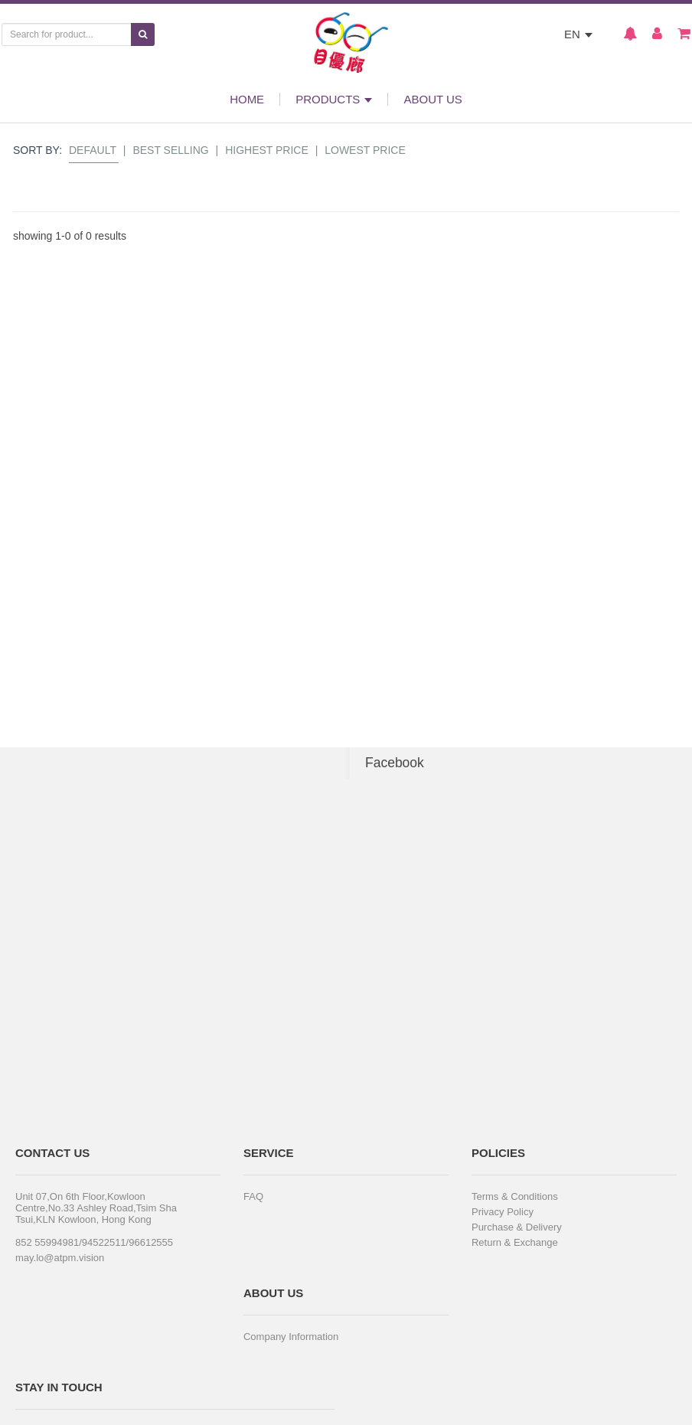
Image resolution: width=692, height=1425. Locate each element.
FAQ (253, 1196)
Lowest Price (365, 150)
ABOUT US (432, 99)
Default (92, 150)
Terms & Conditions (515, 1196)
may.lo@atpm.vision (59, 1257)
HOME (247, 99)
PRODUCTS (333, 99)
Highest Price (266, 150)
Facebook (394, 762)
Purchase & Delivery (517, 1227)
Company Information (290, 1336)
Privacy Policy (503, 1211)
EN (578, 34)
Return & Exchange (515, 1242)
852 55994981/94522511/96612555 (94, 1242)
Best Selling (170, 150)
